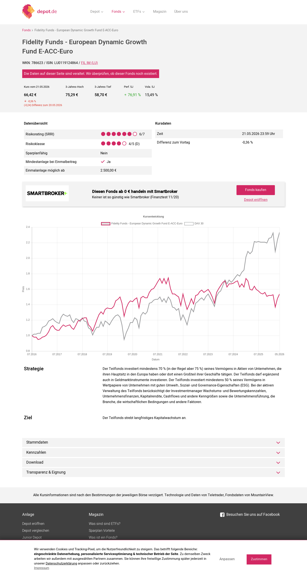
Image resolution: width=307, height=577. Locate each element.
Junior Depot (32, 537)
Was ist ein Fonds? (103, 537)
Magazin (159, 11)
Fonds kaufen (255, 189)
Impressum (41, 568)
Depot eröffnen (256, 199)
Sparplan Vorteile (102, 530)
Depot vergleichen (35, 530)
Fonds (26, 30)
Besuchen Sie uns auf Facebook (250, 514)
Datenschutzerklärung (61, 563)
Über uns (181, 11)
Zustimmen (259, 559)
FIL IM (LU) (89, 63)
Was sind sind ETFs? (104, 523)
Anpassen (227, 559)
